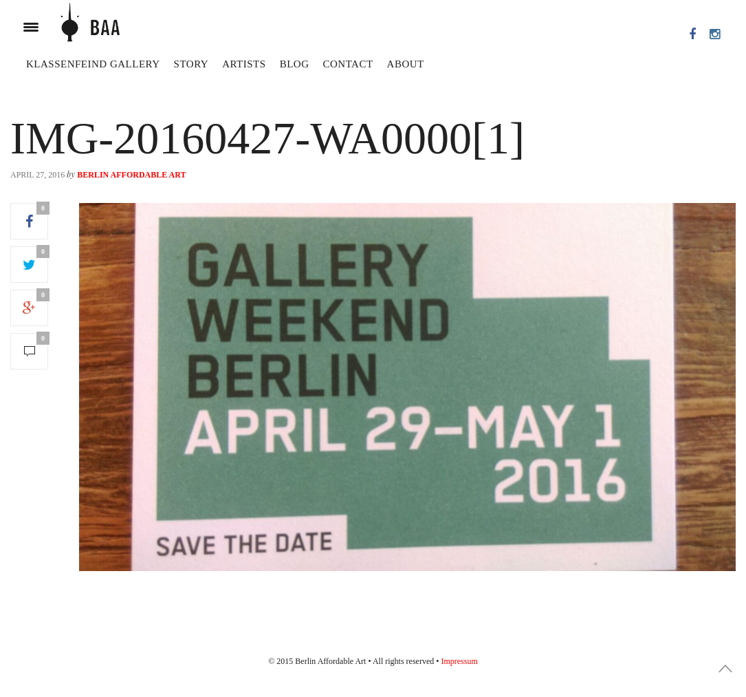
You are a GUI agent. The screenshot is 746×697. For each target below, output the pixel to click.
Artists (243, 63)
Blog (294, 63)
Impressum (459, 661)
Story (191, 63)
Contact (347, 63)
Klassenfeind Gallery (93, 63)
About (405, 63)
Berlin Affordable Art (131, 175)
